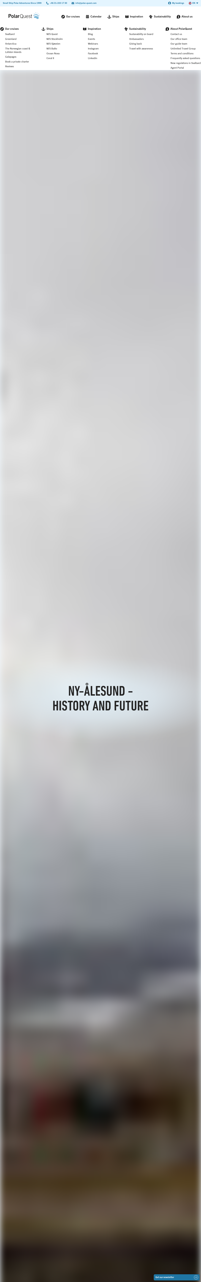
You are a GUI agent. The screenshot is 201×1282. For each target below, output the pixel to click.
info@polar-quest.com (86, 3)
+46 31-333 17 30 (58, 3)
